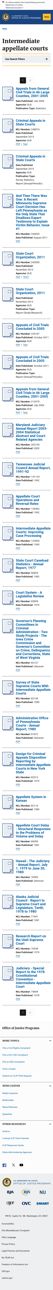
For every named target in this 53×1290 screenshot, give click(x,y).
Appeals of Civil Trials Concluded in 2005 (32, 327)
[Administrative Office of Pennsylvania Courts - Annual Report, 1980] (7, 729)
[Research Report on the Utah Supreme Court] (7, 947)
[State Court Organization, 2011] (7, 265)
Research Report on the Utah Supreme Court (31, 940)
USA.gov (6, 1271)
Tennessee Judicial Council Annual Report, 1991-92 (33, 468)
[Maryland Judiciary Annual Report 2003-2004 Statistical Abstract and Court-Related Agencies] (7, 436)
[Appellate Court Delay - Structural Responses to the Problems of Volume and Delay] (7, 836)
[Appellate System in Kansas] (7, 808)
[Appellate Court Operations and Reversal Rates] (7, 507)
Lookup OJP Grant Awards (15, 1138)
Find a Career (9, 1069)
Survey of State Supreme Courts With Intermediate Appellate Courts (33, 687)
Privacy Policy (8, 1244)
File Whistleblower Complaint (15, 1230)
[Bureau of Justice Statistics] (26, 1196)
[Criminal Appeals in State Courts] (7, 132)
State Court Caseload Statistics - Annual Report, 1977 (32, 564)
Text (25, 144)
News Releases (9, 1107)
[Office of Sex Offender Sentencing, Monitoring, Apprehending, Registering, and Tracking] (42, 1205)
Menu (47, 17)
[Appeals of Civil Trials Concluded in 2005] (7, 336)
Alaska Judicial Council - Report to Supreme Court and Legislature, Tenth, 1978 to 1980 (31, 904)
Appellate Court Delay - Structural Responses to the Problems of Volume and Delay (33, 830)
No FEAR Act (8, 1257)
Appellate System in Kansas (31, 799)
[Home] (26, 17)
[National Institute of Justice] (43, 1194)
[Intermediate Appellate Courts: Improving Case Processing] (7, 539)
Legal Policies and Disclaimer (16, 1251)
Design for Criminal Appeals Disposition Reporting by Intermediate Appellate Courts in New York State (33, 763)
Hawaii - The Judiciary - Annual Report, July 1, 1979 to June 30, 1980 (33, 866)
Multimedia (8, 1100)
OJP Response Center (13, 1145)
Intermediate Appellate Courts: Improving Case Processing (33, 532)
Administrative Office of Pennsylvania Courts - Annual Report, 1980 (32, 723)
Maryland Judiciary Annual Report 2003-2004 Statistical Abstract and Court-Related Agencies (31, 432)
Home (4, 29)
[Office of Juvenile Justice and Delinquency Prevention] (10, 1205)
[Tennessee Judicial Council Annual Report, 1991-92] (7, 475)
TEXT (26, 277)
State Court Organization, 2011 (30, 255)
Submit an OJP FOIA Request (17, 1075)
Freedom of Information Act (15, 1264)
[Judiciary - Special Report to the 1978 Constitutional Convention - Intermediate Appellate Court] (7, 979)
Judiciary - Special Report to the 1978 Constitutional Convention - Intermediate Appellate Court (33, 977)
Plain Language (9, 1237)
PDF (18, 144)
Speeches (7, 1114)
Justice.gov (7, 1278)
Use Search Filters (15, 59)
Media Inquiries (10, 1093)
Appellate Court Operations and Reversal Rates (28, 500)
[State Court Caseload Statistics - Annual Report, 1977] (7, 571)
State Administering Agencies (17, 1152)
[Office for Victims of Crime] (26, 1205)
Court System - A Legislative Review (30, 594)
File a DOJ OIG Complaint (15, 1055)
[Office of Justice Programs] (5, 17)
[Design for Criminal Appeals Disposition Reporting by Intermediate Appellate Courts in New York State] (7, 765)
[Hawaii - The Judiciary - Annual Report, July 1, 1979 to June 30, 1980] (7, 872)
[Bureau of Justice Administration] (10, 1194)
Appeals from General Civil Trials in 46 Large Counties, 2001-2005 (32, 92)
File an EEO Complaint (13, 1061)
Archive (6, 1131)
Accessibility (8, 1223)
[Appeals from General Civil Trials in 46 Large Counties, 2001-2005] (7, 100)
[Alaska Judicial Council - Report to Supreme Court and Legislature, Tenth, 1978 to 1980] (7, 908)
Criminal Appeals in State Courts (30, 122)
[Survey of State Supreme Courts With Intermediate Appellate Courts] (7, 693)
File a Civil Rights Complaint (16, 1047)
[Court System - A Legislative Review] (7, 604)
